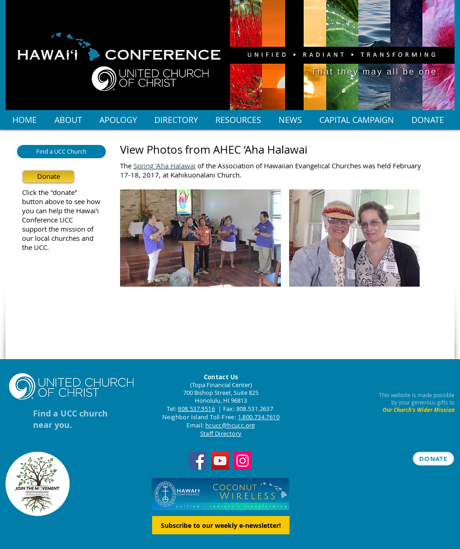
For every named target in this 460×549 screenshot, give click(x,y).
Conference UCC (47, 219)
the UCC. (35, 247)
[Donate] (48, 177)
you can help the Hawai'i (60, 210)
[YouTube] (220, 461)
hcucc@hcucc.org (230, 425)
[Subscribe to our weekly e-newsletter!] (221, 525)
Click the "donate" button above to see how (61, 197)
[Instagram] (243, 461)
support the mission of (57, 228)
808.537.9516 (196, 409)
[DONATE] (433, 459)
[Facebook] (198, 461)
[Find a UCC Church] (61, 151)
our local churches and (57, 238)
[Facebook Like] (177, 316)
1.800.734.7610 (258, 417)
